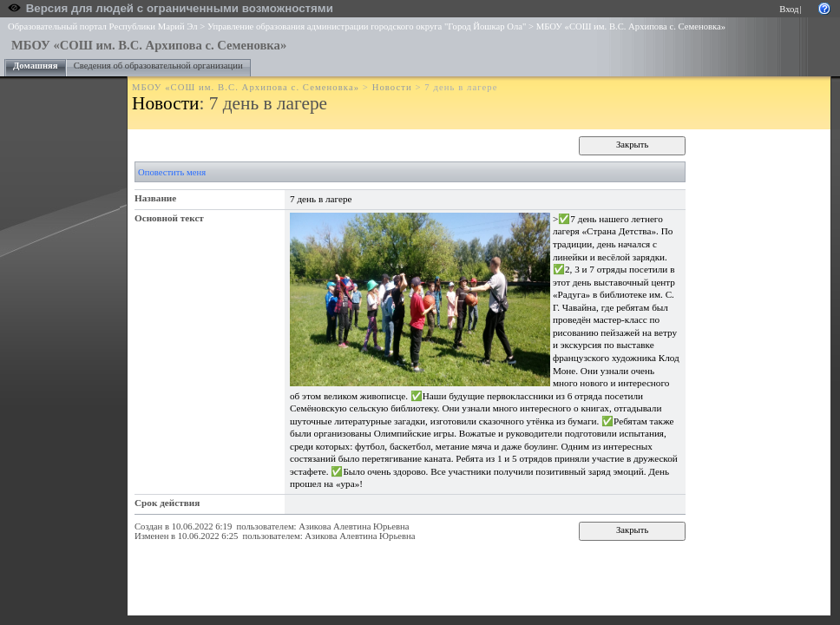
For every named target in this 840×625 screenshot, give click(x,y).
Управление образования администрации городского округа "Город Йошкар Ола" (367, 26)
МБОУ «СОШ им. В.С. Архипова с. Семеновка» (630, 26)
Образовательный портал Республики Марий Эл (103, 26)
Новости (392, 87)
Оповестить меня (172, 172)
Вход (788, 9)
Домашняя (35, 65)
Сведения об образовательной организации (158, 65)
